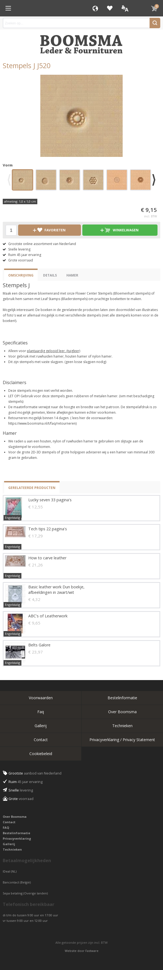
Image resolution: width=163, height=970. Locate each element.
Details (50, 275)
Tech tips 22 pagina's (47, 528)
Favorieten (110, 8)
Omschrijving (20, 275)
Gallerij (41, 725)
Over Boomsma (122, 711)
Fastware (92, 951)
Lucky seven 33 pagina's (50, 499)
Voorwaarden (41, 697)
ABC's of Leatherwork (48, 615)
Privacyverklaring (17, 838)
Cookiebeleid (40, 753)
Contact (41, 739)
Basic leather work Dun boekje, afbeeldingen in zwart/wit (56, 589)
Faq (40, 711)
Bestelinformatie (122, 697)
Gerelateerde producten (31, 487)
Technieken (122, 725)
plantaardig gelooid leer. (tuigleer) (53, 351)
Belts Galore (39, 644)
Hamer (72, 275)
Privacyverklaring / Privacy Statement (122, 739)
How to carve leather (47, 557)
